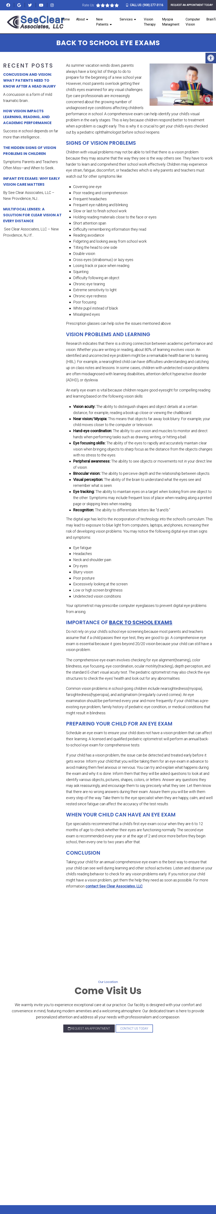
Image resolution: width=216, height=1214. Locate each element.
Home (65, 19)
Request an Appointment (89, 1028)
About (80, 19)
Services (126, 19)
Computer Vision (193, 21)
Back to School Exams (140, 622)
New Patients (102, 21)
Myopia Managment (170, 21)
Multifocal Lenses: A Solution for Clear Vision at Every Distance (32, 215)
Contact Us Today (134, 1028)
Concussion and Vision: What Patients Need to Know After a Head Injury (29, 80)
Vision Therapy (150, 21)
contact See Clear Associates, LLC (114, 886)
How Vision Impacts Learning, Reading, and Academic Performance (27, 116)
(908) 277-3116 (153, 5)
